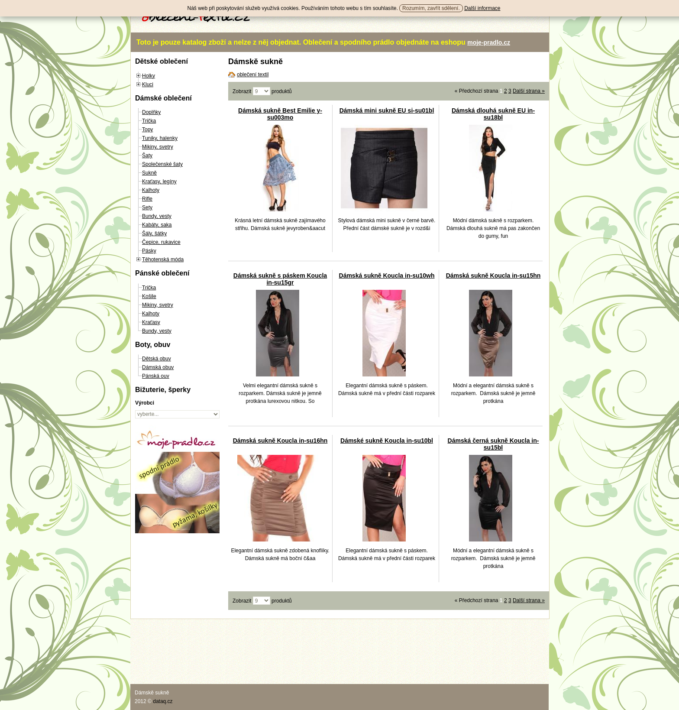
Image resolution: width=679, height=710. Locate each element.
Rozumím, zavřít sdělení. (431, 8)
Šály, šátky (154, 233)
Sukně (149, 173)
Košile (149, 296)
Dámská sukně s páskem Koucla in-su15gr (280, 279)
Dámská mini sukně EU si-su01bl (387, 110)
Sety (147, 207)
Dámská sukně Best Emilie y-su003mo (280, 114)
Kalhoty (150, 190)
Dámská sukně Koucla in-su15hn (493, 275)
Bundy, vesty (156, 216)
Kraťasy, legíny (159, 181)
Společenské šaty (162, 164)
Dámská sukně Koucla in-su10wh (387, 275)
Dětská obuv (156, 359)
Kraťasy (151, 322)
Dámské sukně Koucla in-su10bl (386, 440)
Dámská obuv (158, 367)
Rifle (147, 199)
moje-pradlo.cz (488, 42)
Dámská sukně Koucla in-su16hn (280, 440)
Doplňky (151, 112)
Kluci (147, 84)
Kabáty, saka (156, 225)
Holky (148, 76)
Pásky (149, 251)
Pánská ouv (155, 376)
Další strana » (529, 91)
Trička (149, 121)
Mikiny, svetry (157, 147)
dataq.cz (162, 701)
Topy (147, 129)
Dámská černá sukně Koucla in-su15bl (493, 444)
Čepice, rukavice (161, 242)
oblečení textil (252, 74)
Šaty (147, 155)
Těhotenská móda (163, 259)
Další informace (482, 8)
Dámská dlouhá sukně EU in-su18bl (493, 114)
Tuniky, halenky (160, 138)
